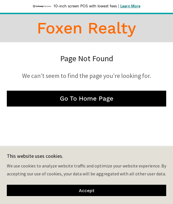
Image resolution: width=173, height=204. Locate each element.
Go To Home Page (86, 98)
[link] (86, 28)
